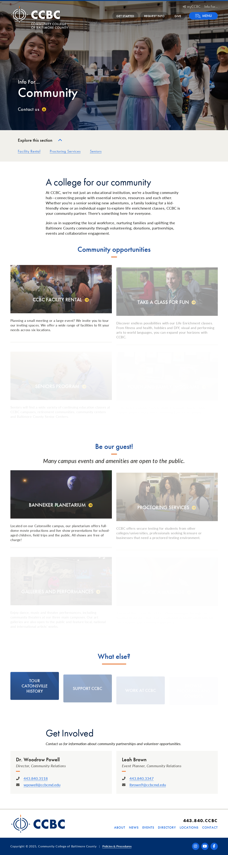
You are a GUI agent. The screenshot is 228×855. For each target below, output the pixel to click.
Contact (210, 827)
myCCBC (192, 6)
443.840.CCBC (200, 820)
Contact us (28, 109)
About (119, 827)
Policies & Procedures (117, 846)
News (134, 827)
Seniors (96, 151)
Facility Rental (29, 151)
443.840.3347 (142, 778)
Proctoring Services (65, 151)
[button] (203, 16)
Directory (167, 827)
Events (148, 827)
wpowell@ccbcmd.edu (42, 784)
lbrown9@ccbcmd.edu (148, 784)
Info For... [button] (211, 6)
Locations (189, 827)
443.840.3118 (36, 778)
